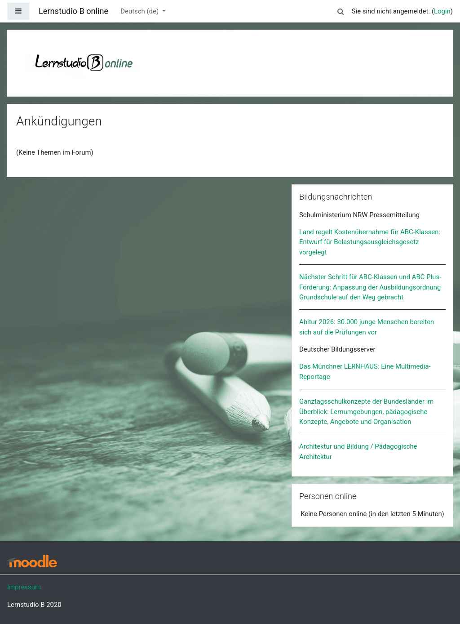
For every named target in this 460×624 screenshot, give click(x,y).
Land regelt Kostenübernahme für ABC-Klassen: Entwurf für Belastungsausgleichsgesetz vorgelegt (369, 242)
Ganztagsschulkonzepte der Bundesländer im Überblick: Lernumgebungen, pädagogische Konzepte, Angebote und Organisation (366, 411)
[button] (341, 10)
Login (442, 11)
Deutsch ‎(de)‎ (140, 11)
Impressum (24, 587)
